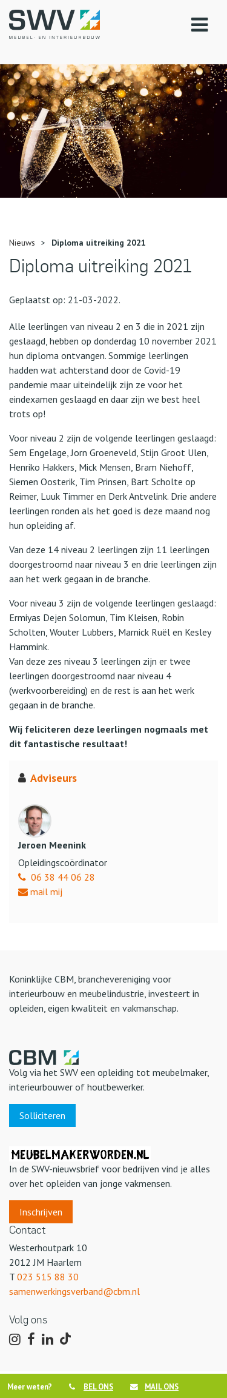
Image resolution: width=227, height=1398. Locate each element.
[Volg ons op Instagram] (15, 1339)
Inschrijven (40, 1212)
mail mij (40, 892)
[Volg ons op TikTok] (67, 1340)
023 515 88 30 (48, 1277)
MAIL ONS (154, 1387)
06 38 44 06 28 (63, 877)
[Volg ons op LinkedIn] (47, 1339)
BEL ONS (91, 1387)
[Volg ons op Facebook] (31, 1339)
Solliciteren (42, 1115)
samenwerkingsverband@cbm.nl (74, 1291)
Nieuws (22, 242)
